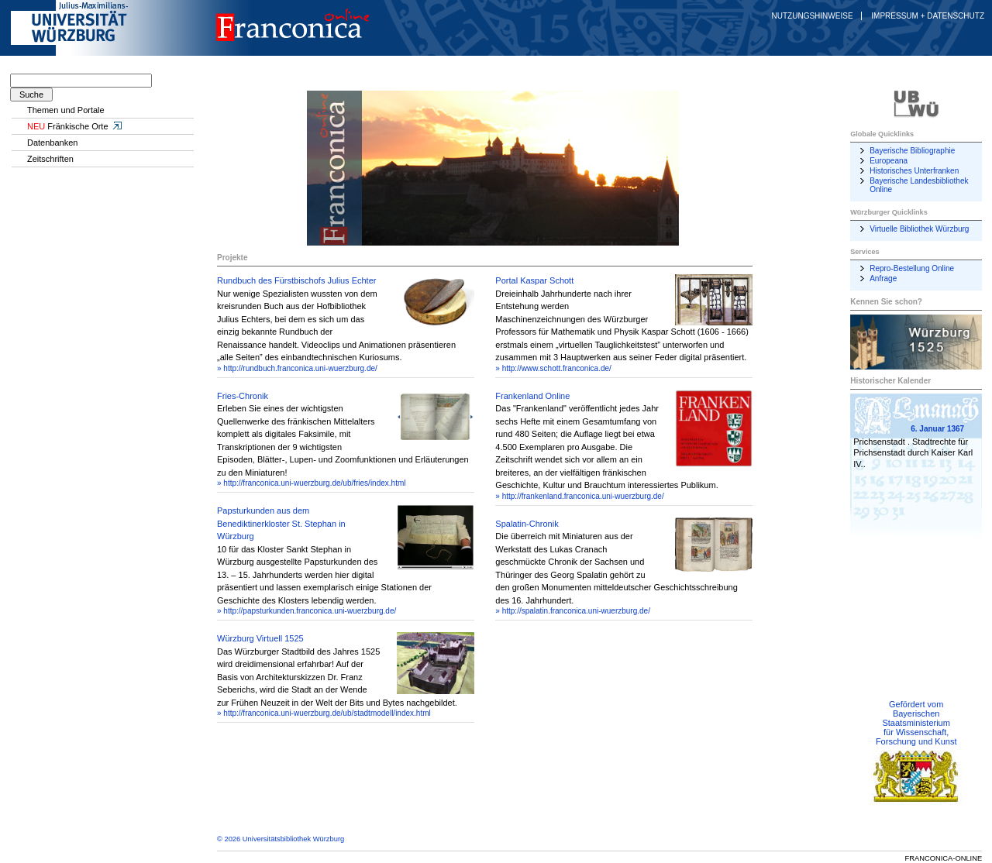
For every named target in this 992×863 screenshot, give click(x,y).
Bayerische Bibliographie (912, 150)
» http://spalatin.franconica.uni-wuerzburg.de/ (572, 611)
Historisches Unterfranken (914, 171)
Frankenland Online (532, 396)
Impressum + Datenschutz (927, 16)
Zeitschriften (50, 158)
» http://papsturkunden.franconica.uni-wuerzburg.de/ (306, 611)
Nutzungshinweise (812, 16)
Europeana (889, 160)
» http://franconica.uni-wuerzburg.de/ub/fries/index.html (311, 483)
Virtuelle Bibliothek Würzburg (919, 229)
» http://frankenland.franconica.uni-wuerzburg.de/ (579, 496)
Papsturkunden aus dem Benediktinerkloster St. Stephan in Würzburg (281, 523)
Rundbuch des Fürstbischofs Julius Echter (296, 280)
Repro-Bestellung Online (912, 268)
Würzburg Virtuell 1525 (260, 638)
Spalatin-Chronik (526, 523)
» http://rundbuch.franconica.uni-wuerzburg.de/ (297, 368)
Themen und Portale (66, 110)
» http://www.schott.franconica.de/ (553, 368)
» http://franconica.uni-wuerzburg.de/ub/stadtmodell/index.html (324, 713)
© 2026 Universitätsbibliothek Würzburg (280, 839)
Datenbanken (52, 142)
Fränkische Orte (75, 126)
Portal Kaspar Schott (534, 280)
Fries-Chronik (242, 396)
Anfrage (883, 278)
